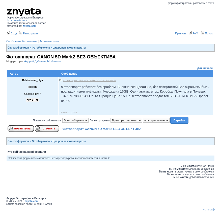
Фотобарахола (41, 47)
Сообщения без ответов (21, 41)
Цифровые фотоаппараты (69, 47)
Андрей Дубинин (35, 61)
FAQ (193, 33)
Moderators (54, 61)
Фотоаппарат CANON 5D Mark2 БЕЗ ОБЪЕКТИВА (102, 129)
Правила (180, 33)
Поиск (207, 33)
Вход (12, 33)
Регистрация (29, 33)
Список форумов (18, 47)
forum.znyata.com (17, 20)
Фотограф (209, 209)
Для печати (205, 68)
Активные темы (49, 41)
